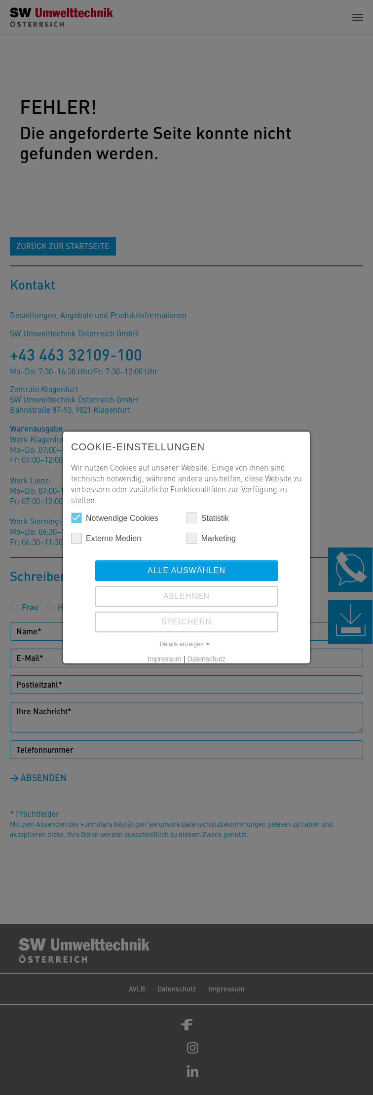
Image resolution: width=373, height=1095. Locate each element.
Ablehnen (186, 596)
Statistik (207, 517)
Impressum (165, 659)
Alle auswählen (186, 570)
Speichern (186, 622)
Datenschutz (206, 659)
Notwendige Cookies (114, 517)
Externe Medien (106, 538)
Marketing (211, 538)
